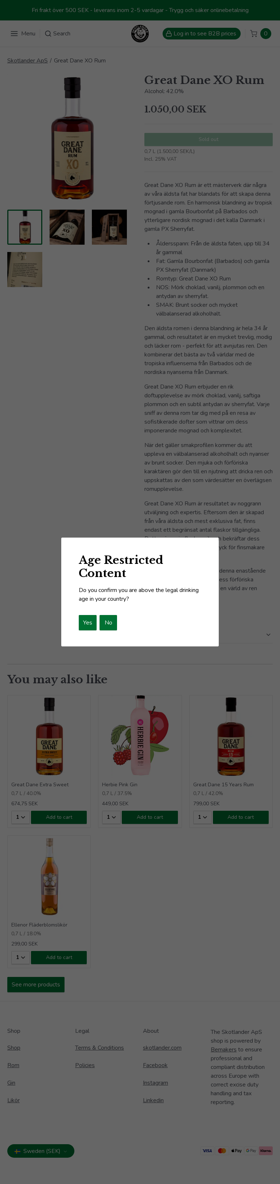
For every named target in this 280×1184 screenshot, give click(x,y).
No (108, 623)
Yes (87, 623)
